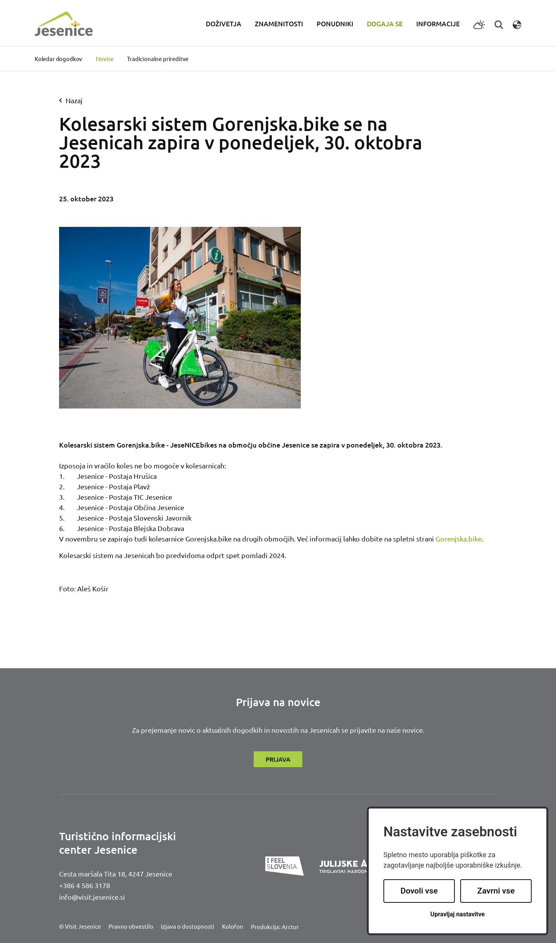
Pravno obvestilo (130, 926)
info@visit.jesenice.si (92, 897)
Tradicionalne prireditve (157, 58)
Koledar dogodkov (58, 58)
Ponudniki (335, 23)
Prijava (278, 759)
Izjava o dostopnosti (187, 926)
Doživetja (223, 23)
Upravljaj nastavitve (458, 914)
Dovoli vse (418, 890)
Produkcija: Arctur (275, 926)
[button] (517, 24)
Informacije (438, 23)
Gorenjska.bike (459, 538)
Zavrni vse (496, 890)
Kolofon (232, 926)
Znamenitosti (279, 23)
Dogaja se (385, 23)
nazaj (71, 100)
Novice (105, 58)
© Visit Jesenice (80, 926)
